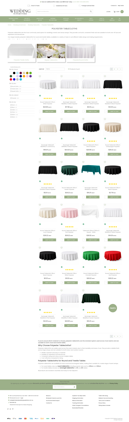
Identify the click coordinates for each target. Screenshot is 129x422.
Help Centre (121, 5)
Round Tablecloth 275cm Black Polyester (91, 145)
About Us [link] (48, 395)
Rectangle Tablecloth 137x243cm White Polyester (91, 103)
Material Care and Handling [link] (106, 398)
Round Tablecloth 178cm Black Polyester (47, 274)
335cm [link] (13, 117)
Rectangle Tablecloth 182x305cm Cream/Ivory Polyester (48, 146)
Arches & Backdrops (27, 19)
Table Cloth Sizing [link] (103, 395)
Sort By (41, 69)
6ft (77, 368)
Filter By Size (12, 102)
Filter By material (13, 95)
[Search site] (91, 11)
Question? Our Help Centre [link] (78, 395)
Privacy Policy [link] (102, 403)
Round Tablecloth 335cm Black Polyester (112, 188)
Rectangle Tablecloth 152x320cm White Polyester (113, 231)
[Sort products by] (54, 69)
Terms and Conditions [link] (104, 400)
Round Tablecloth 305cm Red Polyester (112, 274)
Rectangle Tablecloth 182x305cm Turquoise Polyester (91, 189)
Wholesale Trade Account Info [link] (53, 398)
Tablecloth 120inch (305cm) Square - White (91, 231)
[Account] (107, 11)
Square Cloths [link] (15, 91)
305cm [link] (14, 114)
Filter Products (15, 67)
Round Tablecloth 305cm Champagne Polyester (112, 145)
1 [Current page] (111, 69)
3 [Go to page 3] (117, 69)
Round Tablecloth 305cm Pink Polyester (69, 231)
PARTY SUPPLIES (91, 19)
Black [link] (14, 73)
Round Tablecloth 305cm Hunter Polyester (69, 188)
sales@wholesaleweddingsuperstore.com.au (21, 400)
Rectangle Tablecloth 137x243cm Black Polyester (47, 188)
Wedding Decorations (53, 19)
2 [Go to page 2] (114, 69)
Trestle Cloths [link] (15, 89)
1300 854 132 (13, 402)
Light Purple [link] (17, 76)
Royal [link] (14, 79)
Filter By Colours (13, 69)
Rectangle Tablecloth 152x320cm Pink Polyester (47, 317)
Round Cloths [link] (15, 86)
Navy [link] (20, 76)
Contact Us (114, 5)
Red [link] (11, 79)
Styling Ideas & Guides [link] (104, 405)
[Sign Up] (74, 387)
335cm (99, 366)
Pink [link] (27, 76)
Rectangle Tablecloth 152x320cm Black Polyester (113, 103)
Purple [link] (30, 76)
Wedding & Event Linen (13, 19)
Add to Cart (49, 111)
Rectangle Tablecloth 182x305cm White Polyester (69, 103)
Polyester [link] (14, 98)
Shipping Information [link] (77, 398)
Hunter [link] (11, 76)
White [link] (11, 73)
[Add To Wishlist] (39, 76)
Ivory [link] (14, 76)
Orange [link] (24, 76)
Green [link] (30, 73)
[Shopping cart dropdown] (118, 12)
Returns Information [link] (77, 400)
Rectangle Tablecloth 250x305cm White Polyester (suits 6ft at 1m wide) (69, 317)
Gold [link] (27, 73)
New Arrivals (112, 19)
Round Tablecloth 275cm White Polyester (47, 103)
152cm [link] (13, 105)
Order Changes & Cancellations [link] (80, 405)
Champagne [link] (24, 73)
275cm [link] (13, 112)
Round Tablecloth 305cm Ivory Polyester (47, 231)
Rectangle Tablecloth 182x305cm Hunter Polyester (91, 317)
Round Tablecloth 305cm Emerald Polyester (91, 274)
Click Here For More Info (81, 2)
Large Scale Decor (39, 19)
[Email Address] (62, 387)
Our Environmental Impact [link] (52, 400)
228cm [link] (13, 110)
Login (21, 398)
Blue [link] (17, 73)
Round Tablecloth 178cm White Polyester (69, 274)
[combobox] (62, 11)
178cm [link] (13, 107)
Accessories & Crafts (79, 19)
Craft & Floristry (102, 19)
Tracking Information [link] (77, 403)
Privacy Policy (114, 383)
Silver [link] (17, 79)
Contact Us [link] (49, 403)
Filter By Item (12, 83)
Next (113, 308)
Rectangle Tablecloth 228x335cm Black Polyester (69, 145)
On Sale (119, 19)
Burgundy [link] (20, 73)
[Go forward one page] (120, 69)
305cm (91, 366)
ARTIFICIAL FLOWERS (66, 19)
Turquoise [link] (20, 79)
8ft (82, 368)
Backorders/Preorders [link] (77, 408)
